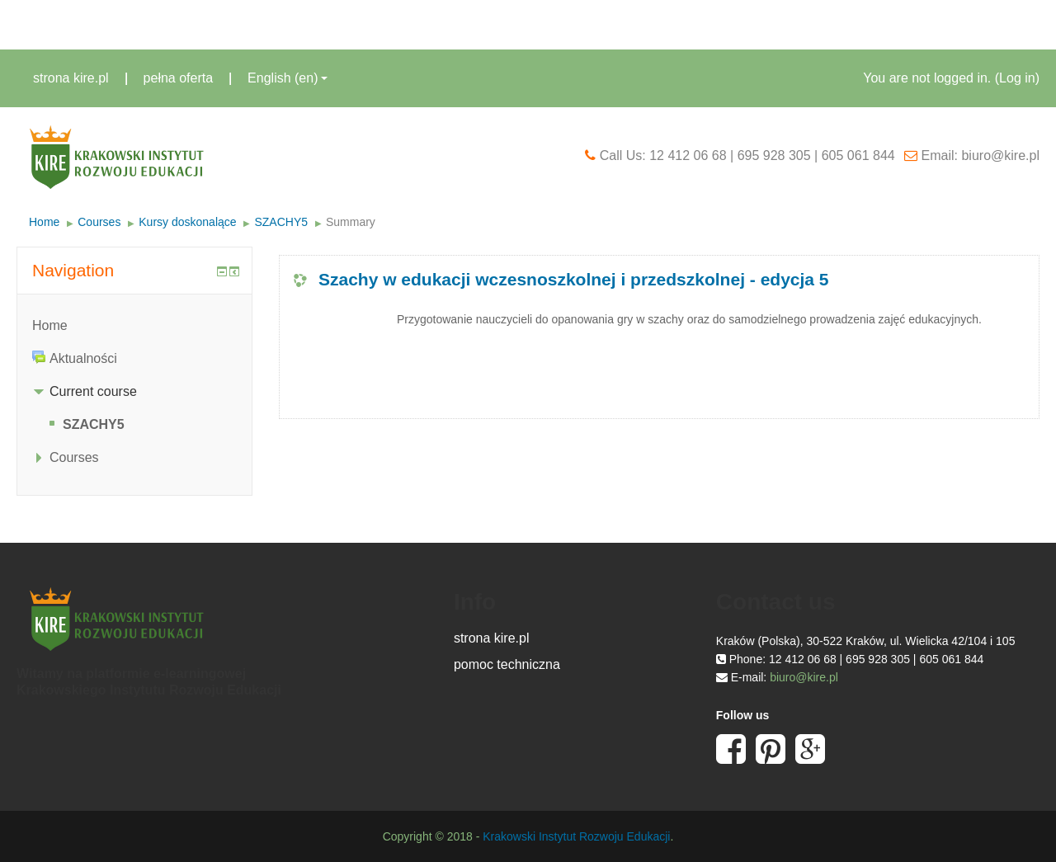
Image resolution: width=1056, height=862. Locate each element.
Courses (99, 221)
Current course (93, 391)
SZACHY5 (281, 221)
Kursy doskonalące (187, 221)
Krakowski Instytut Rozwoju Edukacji (576, 836)
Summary (350, 221)
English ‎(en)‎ (288, 78)
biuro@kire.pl (804, 677)
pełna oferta (179, 78)
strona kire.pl (71, 78)
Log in (1017, 78)
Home (44, 221)
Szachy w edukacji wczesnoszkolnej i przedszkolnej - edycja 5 (573, 279)
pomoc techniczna (507, 664)
